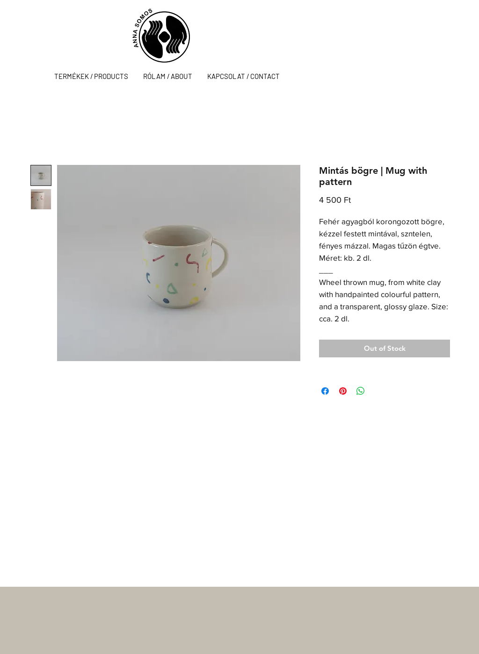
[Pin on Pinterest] (342, 391)
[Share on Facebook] (325, 391)
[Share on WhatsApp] (360, 391)
